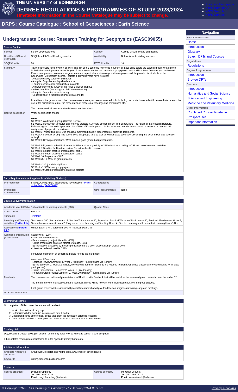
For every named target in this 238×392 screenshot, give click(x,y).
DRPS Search (214, 11)
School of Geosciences (88, 24)
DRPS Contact (214, 14)
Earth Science (133, 24)
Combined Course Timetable (207, 112)
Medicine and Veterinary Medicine (211, 103)
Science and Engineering (205, 98)
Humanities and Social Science (209, 93)
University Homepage (219, 4)
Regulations (196, 65)
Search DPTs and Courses (206, 56)
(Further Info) (22, 223)
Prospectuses (197, 117)
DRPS (8, 24)
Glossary (194, 51)
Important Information (202, 122)
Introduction (196, 46)
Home (192, 42)
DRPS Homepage (216, 7)
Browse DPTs (197, 79)
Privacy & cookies (224, 388)
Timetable (36, 216)
